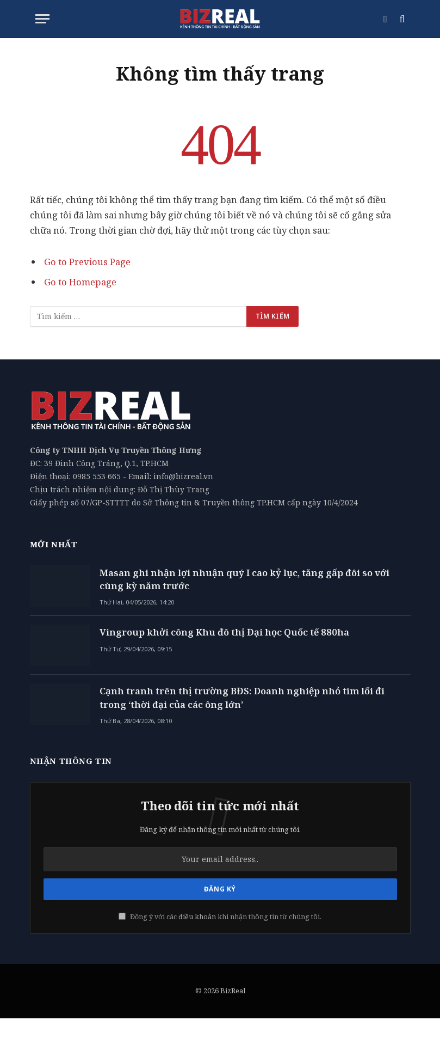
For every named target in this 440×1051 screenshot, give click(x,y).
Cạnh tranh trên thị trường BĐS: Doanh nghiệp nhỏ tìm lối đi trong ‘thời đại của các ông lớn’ (242, 697)
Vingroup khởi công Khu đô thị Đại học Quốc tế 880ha (224, 632)
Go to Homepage (80, 282)
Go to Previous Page (87, 261)
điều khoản (197, 916)
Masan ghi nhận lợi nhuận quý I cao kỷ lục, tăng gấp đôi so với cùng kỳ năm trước (244, 579)
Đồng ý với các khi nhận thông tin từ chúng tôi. (220, 916)
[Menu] (42, 19)
